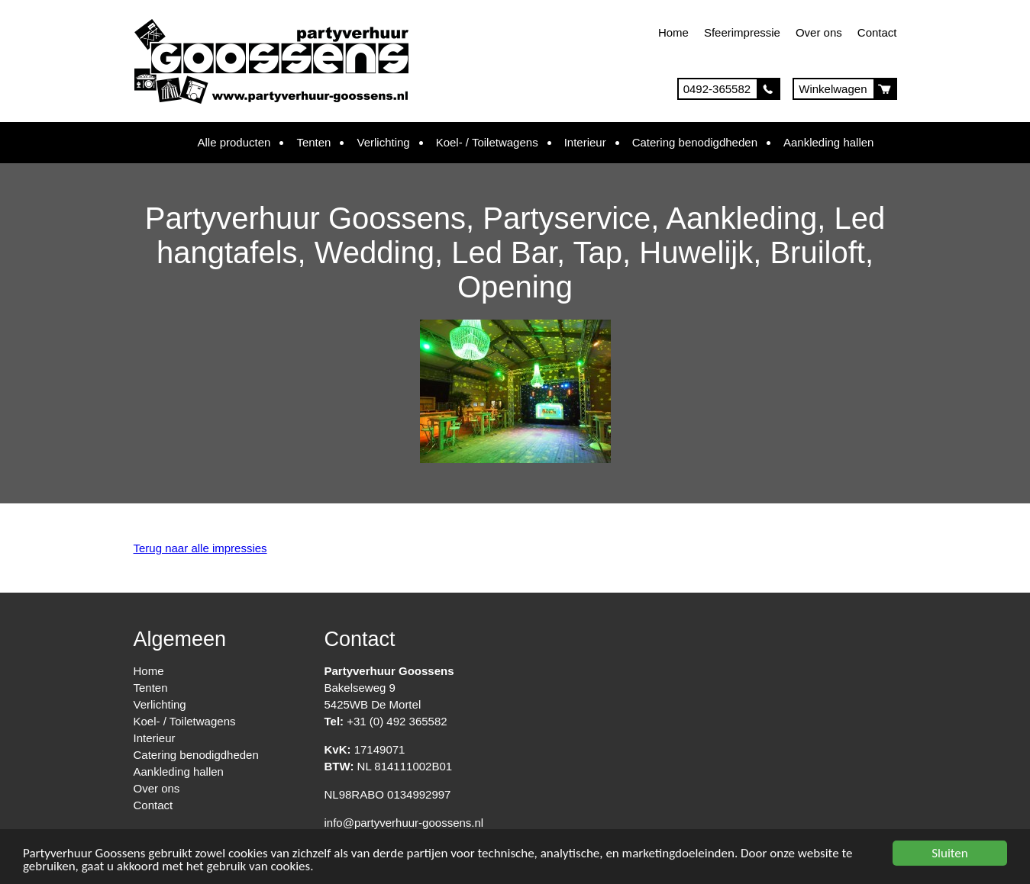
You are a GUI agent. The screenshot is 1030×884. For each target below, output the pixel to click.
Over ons (819, 32)
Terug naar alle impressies (200, 548)
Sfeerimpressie (742, 32)
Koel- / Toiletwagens (487, 142)
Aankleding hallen (828, 142)
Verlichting (383, 142)
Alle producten (234, 142)
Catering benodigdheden (694, 142)
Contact (877, 32)
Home (673, 32)
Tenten (313, 142)
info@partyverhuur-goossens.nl (404, 822)
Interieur (585, 142)
